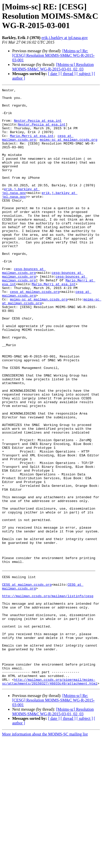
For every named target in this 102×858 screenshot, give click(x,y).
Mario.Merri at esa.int (32, 145)
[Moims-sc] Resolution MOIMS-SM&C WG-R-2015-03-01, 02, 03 (53, 66)
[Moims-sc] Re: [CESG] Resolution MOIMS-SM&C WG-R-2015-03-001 (53, 55)
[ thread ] (68, 74)
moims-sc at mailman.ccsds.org (68, 150)
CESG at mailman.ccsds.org (27, 684)
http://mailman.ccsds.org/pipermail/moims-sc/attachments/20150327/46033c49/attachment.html (49, 800)
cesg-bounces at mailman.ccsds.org (24, 307)
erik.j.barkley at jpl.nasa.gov (64, 37)
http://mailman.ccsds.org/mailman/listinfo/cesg (47, 697)
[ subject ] (85, 74)
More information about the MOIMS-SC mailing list (45, 853)
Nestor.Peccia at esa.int (38, 127)
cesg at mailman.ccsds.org (35, 332)
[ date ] (54, 74)
